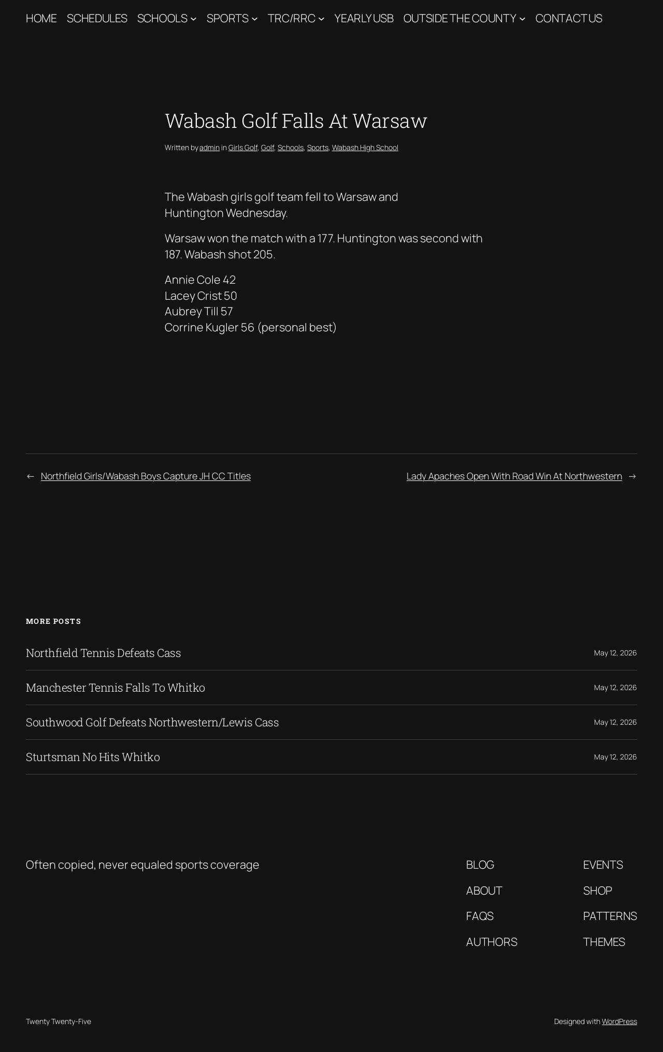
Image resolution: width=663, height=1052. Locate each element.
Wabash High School (365, 147)
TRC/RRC (291, 18)
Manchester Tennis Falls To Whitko (115, 687)
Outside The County (459, 18)
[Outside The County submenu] (522, 18)
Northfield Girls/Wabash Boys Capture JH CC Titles (146, 476)
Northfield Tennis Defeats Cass (103, 653)
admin (209, 147)
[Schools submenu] (193, 18)
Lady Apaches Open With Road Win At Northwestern (514, 476)
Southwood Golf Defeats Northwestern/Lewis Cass (152, 722)
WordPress (619, 1021)
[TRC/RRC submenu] (321, 18)
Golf (267, 147)
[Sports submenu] (254, 18)
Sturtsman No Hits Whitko (93, 757)
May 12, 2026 (615, 653)
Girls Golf (242, 147)
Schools (162, 18)
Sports (227, 18)
